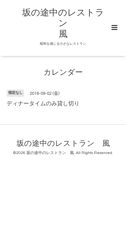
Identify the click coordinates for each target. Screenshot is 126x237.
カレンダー (63, 72)
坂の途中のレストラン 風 (63, 23)
